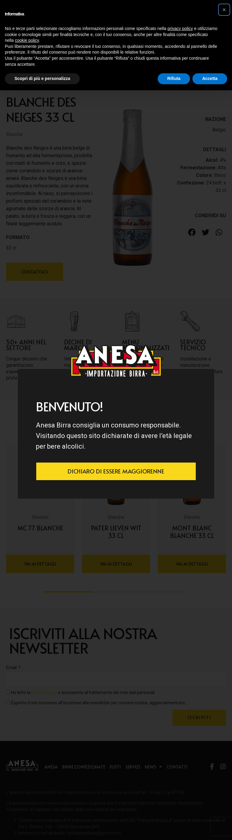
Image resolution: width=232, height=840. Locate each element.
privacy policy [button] (180, 28)
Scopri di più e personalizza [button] (42, 78)
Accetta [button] (210, 78)
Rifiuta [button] (174, 78)
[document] (116, 420)
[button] (224, 10)
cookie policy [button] (27, 40)
